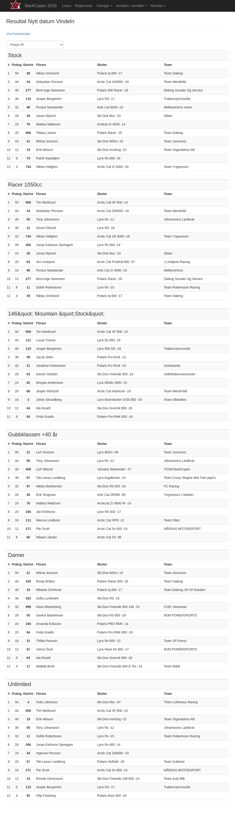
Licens (66, 6)
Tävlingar (104, 6)
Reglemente (83, 6)
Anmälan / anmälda (131, 6)
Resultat (158, 6)
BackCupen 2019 (41, 5)
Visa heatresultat (18, 34)
